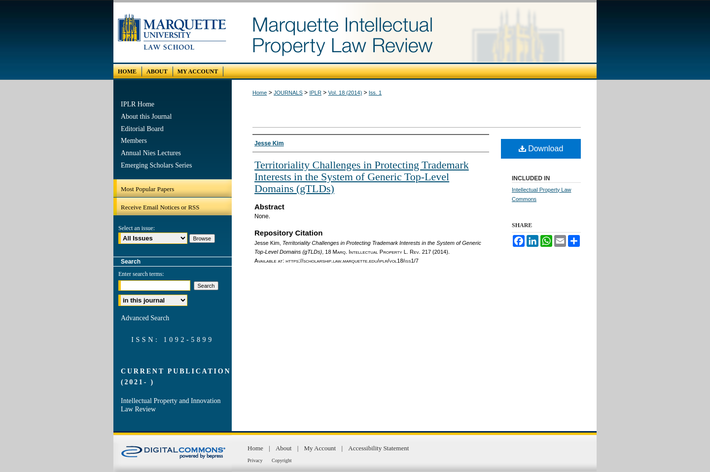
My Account (321, 448)
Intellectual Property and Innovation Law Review (171, 405)
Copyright (282, 460)
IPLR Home (137, 104)
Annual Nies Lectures (151, 153)
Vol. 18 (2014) (345, 93)
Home (259, 93)
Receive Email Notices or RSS (160, 207)
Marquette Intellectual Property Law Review (414, 32)
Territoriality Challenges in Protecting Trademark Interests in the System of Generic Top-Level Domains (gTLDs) (361, 177)
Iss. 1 (375, 93)
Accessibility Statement (378, 448)
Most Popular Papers (147, 189)
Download (541, 148)
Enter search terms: (141, 273)
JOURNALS (288, 93)
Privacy (256, 460)
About (284, 448)
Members (134, 140)
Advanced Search (145, 318)
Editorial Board (142, 129)
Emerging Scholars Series (156, 165)
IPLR (315, 93)
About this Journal (146, 116)
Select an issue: (136, 228)
